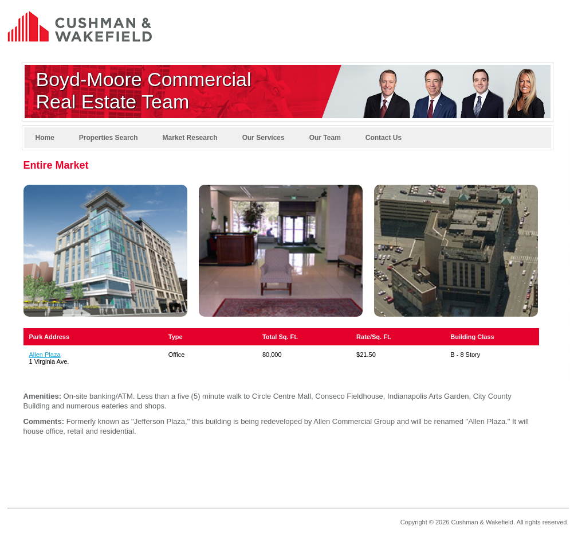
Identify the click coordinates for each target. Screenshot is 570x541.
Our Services (263, 138)
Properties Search (108, 138)
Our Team (325, 138)
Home (45, 138)
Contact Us (383, 138)
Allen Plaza (45, 354)
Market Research (190, 138)
